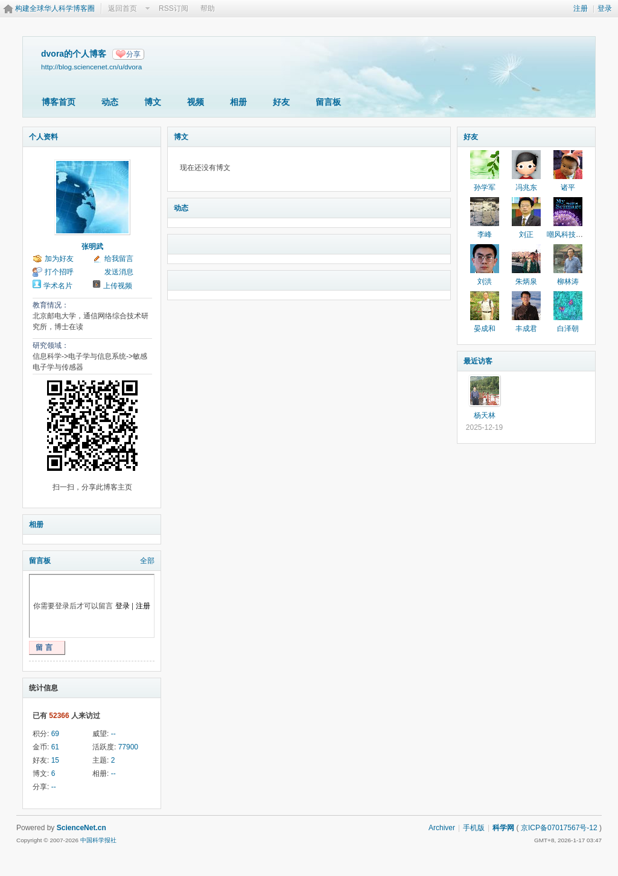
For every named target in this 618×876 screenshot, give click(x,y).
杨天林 (484, 415)
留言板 (328, 102)
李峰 (484, 234)
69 (55, 733)
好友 (281, 102)
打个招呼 (59, 272)
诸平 (568, 187)
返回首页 (122, 8)
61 (55, 747)
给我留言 (118, 258)
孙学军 (484, 187)
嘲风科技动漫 (568, 234)
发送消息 (118, 272)
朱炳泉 (526, 281)
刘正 (526, 234)
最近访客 (478, 361)
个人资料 (43, 137)
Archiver (441, 828)
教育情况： (51, 305)
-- (113, 733)
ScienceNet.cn (81, 828)
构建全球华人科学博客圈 (55, 8)
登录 (604, 8)
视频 (195, 102)
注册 (580, 8)
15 (55, 760)
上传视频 (117, 286)
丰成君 (526, 328)
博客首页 (58, 102)
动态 (109, 102)
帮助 (207, 8)
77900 (128, 747)
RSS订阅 (173, 8)
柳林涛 (568, 281)
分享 (133, 54)
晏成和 (484, 328)
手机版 (474, 828)
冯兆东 (526, 187)
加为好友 (59, 258)
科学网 (503, 828)
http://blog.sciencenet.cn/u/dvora (91, 67)
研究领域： (51, 345)
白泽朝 (568, 328)
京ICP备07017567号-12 (559, 828)
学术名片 (57, 286)
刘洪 (484, 281)
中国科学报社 (98, 840)
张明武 (92, 246)
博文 (152, 102)
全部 (147, 560)
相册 (238, 102)
